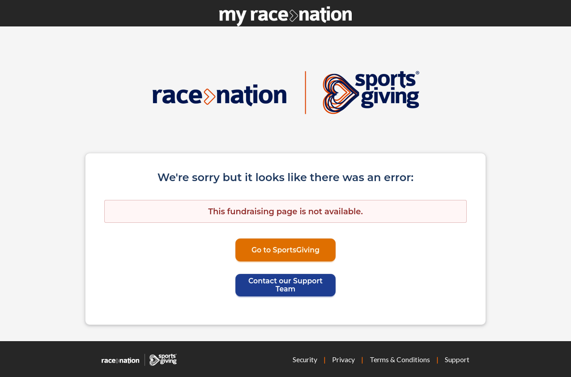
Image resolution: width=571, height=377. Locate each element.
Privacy (343, 359)
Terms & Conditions (400, 359)
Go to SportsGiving (285, 250)
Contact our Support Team (285, 285)
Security (305, 359)
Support (457, 359)
